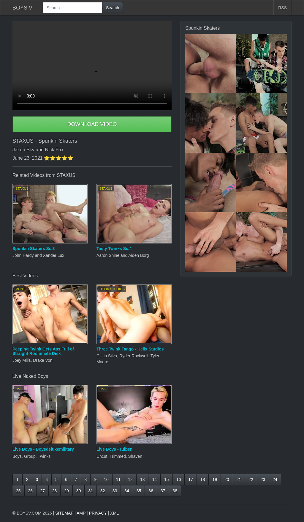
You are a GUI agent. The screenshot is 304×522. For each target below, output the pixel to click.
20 (226, 479)
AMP (81, 513)
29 (66, 490)
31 (90, 490)
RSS (282, 7)
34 (126, 490)
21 (239, 479)
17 (190, 479)
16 (178, 479)
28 (54, 490)
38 (175, 490)
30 (78, 490)
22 (250, 479)
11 (118, 479)
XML (114, 513)
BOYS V (22, 8)
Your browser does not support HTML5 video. (92, 65)
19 (214, 479)
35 (139, 490)
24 (275, 479)
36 (150, 490)
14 (154, 479)
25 (18, 490)
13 (142, 479)
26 (30, 490)
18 (202, 479)
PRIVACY (98, 513)
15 (166, 479)
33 (115, 490)
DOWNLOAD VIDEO (92, 124)
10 (106, 479)
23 (263, 479)
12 (130, 479)
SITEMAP (64, 513)
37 (163, 490)
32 (102, 490)
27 (42, 490)
